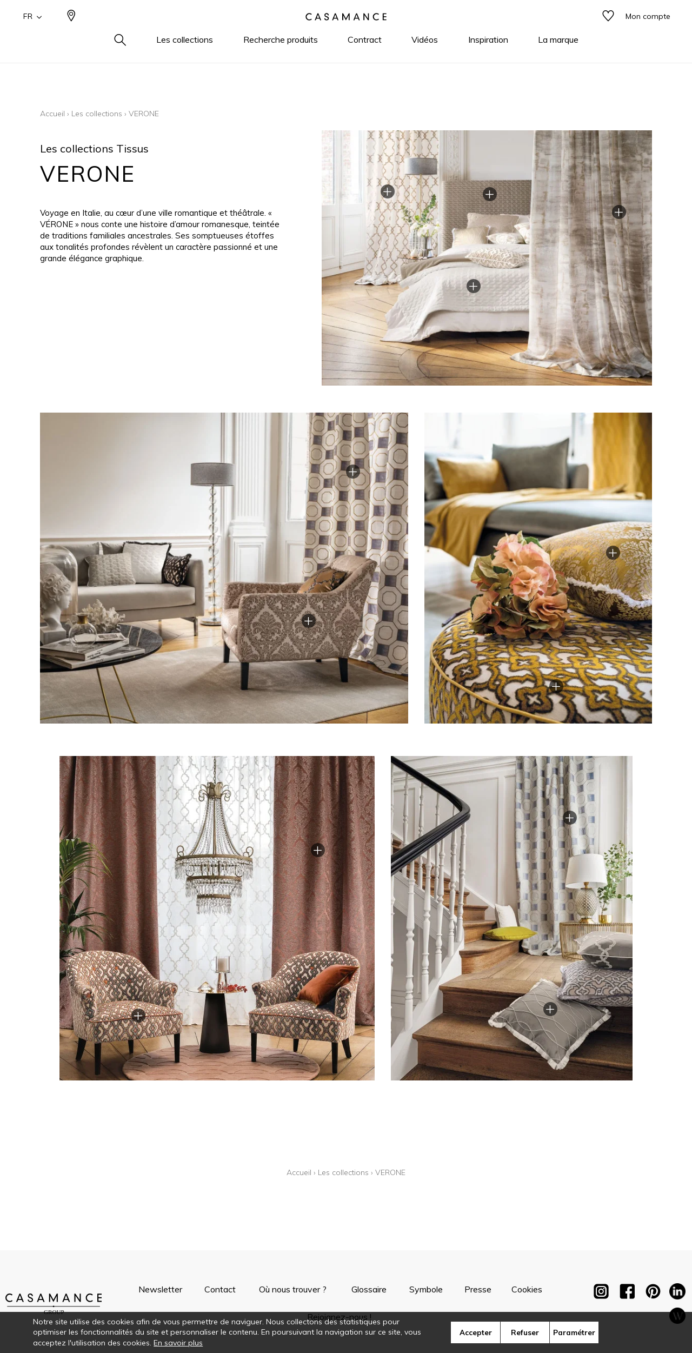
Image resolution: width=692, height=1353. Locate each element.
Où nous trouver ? (293, 1289)
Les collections (96, 113)
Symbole (426, 1289)
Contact (220, 1289)
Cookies (526, 1289)
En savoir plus (178, 1343)
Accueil (52, 113)
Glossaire (369, 1289)
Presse (477, 1289)
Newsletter (160, 1289)
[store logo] (346, 34)
